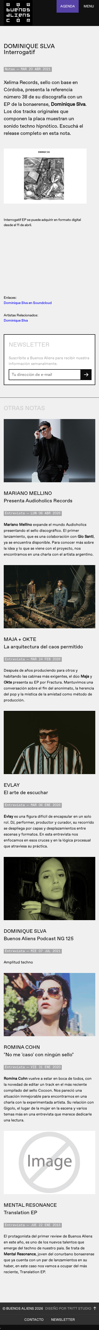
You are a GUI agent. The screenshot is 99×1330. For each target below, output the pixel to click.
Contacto (34, 1320)
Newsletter (63, 1320)
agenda (67, 6)
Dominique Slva (16, 320)
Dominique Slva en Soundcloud (28, 303)
